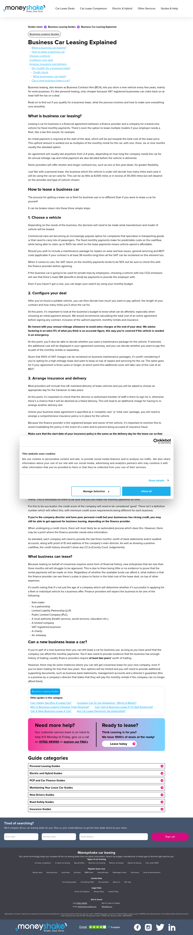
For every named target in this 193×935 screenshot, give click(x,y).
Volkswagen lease (119, 872)
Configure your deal (41, 60)
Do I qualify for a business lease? (51, 68)
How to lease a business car (48, 52)
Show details (156, 480)
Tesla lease (135, 872)
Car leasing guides (69, 882)
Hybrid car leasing (134, 863)
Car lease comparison (43, 863)
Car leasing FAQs (87, 882)
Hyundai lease (52, 872)
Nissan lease (37, 872)
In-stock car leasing (62, 863)
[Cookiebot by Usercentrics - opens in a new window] (156, 441)
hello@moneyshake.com (87, 907)
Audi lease (66, 872)
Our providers (103, 882)
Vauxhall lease (103, 872)
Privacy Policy (99, 892)
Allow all (146, 491)
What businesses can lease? (49, 76)
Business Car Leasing (97, 863)
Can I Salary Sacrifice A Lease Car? (50, 703)
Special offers (79, 863)
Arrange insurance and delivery (48, 64)
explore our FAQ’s (76, 742)
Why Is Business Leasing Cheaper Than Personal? (59, 707)
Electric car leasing (116, 863)
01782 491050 (49, 742)
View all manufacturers (151, 872)
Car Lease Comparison (93, 8)
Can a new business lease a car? (51, 80)
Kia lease (77, 872)
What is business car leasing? (49, 48)
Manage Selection (96, 491)
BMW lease (89, 872)
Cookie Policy (113, 892)
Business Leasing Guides (62, 27)
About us (116, 882)
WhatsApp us (107, 907)
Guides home (35, 27)
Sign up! (170, 836)
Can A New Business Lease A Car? (50, 711)
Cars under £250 (151, 863)
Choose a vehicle (39, 56)
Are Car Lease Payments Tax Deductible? (101, 711)
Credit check (40, 72)
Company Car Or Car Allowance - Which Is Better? (106, 703)
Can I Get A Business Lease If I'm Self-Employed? (124, 707)
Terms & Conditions (82, 892)
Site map (127, 882)
